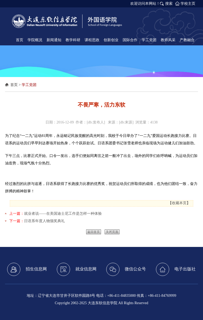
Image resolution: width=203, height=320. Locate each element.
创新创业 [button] (111, 40)
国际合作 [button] (130, 40)
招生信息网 (27, 269)
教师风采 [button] (168, 40)
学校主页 (188, 4)
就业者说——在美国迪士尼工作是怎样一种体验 (63, 214)
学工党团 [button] (149, 40)
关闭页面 (112, 232)
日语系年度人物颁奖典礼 (44, 221)
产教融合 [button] (187, 40)
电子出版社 (176, 269)
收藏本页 (179, 203)
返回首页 (93, 232)
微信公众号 (126, 269)
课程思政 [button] (92, 40)
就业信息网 (76, 269)
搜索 (169, 4)
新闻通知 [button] (54, 40)
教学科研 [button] (73, 40)
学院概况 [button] (34, 40)
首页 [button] (19, 40)
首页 (14, 85)
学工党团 (29, 85)
